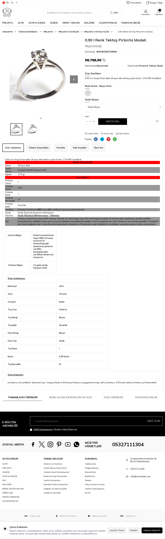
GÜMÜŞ (54, 22)
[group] (41, 77)
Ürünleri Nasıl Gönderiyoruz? (57, 472)
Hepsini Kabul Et (152, 530)
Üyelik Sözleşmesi (52, 480)
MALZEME (89, 22)
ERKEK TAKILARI (71, 22)
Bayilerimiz (90, 476)
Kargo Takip (154, 2)
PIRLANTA (7, 22)
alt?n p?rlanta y (107, 382)
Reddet (134, 530)
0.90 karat (120, 382)
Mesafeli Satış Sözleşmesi (56, 484)
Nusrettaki (93, 46)
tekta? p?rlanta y (134, 382)
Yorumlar (60, 147)
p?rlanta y (12, 382)
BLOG (87, 493)
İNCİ (4, 480)
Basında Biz (90, 472)
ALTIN (21, 22)
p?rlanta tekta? (150, 382)
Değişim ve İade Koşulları (55, 488)
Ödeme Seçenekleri (39, 147)
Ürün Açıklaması (13, 147)
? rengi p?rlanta (53, 382)
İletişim (88, 480)
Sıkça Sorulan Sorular (95, 484)
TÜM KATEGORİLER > (28, 32)
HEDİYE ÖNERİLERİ (10, 497)
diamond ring (38, 382)
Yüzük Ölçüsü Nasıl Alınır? (55, 468)
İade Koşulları (80, 147)
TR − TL (9, 2)
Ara (114, 12)
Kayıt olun (153, 421)
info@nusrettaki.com (140, 476)
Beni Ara (98, 147)
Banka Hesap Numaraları (55, 476)
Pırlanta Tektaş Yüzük (96, 32)
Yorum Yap (107, 133)
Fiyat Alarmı (122, 133)
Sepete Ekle (112, 121)
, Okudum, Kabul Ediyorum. (54, 429)
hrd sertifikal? (24, 382)
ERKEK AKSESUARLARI (13, 488)
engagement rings (91, 382)
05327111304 (128, 444)
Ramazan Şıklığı (131, 22)
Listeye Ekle (91, 133)
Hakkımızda (90, 464)
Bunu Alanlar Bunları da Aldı (70, 397)
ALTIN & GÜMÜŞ (36, 22)
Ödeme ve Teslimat (53, 464)
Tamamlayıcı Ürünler (22, 397)
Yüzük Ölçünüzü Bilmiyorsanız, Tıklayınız (38, 215)
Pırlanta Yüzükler (69, 32)
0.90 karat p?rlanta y (71, 382)
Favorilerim (134, 2)
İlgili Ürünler (113, 397)
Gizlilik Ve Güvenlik (52, 493)
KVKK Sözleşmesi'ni (43, 429)
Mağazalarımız (92, 468)
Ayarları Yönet (117, 530)
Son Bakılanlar (146, 397)
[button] (40, 118)
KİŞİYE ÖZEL (7, 493)
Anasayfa (7, 32)
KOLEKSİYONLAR (108, 22)
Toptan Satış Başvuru (94, 488)
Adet (87, 117)
